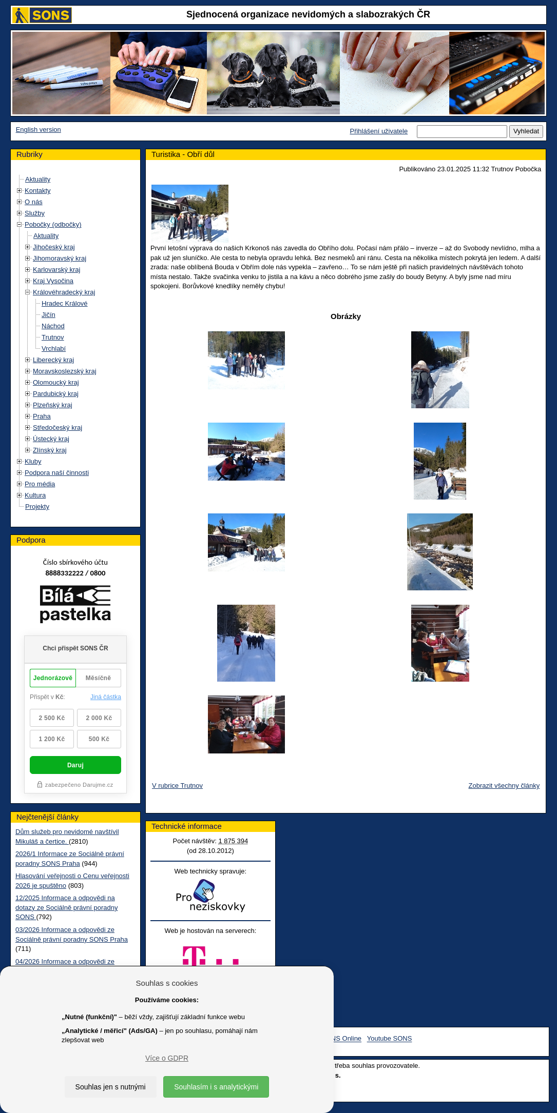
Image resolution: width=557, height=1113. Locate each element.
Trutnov (53, 337)
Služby (35, 213)
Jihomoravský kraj (59, 258)
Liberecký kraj (53, 360)
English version (38, 129)
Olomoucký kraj (56, 382)
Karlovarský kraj (56, 269)
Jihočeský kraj (54, 247)
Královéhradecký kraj (64, 292)
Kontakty (38, 190)
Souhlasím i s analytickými (216, 1087)
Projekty (37, 506)
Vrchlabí (54, 348)
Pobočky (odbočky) (53, 224)
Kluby (33, 461)
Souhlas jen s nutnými (110, 1087)
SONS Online (341, 1039)
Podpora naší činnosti (57, 472)
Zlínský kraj (50, 450)
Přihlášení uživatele (379, 131)
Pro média (40, 484)
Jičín (48, 315)
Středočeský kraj (57, 427)
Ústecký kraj (51, 439)
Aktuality (37, 179)
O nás (34, 202)
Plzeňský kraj (52, 405)
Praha (42, 416)
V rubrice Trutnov (177, 785)
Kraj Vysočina (53, 281)
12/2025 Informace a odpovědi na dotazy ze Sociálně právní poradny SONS (66, 907)
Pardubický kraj (56, 394)
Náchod (53, 326)
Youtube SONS (389, 1039)
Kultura (35, 495)
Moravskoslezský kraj (65, 371)
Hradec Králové (65, 303)
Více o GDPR (166, 1058)
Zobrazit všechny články (504, 785)
